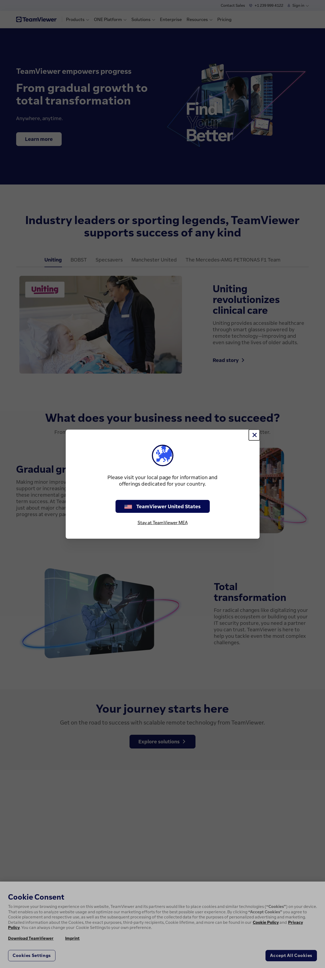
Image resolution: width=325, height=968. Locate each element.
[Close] (254, 435)
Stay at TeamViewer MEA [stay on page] (163, 522)
